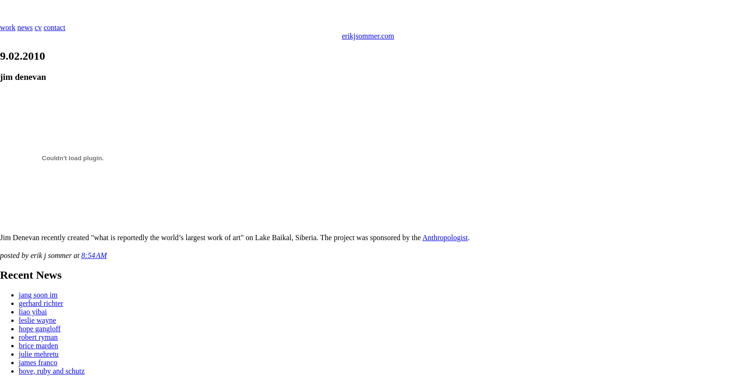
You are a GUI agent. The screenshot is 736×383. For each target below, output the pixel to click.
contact (54, 27)
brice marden (38, 346)
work (7, 27)
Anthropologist (445, 238)
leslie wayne (37, 320)
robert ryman (38, 337)
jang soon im (38, 295)
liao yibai (33, 312)
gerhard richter (41, 303)
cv (38, 27)
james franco (38, 363)
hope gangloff (40, 329)
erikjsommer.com (368, 36)
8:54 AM (94, 255)
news (25, 27)
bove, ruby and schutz (51, 371)
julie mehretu (39, 354)
